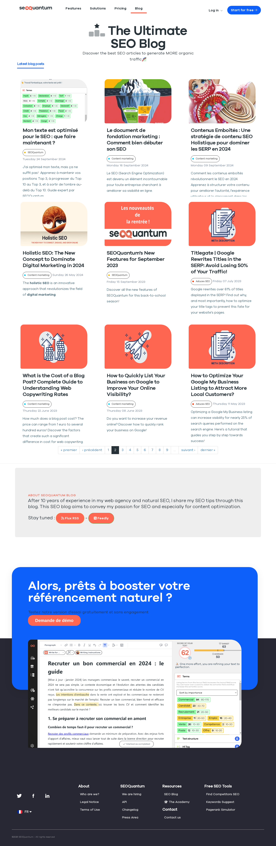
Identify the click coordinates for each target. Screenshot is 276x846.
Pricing (112, 8)
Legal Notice (89, 795)
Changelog (130, 803)
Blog (128, 8)
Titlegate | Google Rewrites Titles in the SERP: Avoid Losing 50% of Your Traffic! (221, 253)
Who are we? (89, 788)
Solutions (92, 8)
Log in (222, 10)
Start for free (247, 10)
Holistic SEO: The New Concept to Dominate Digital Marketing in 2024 (50, 253)
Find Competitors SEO (222, 788)
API (124, 795)
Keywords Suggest (219, 795)
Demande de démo (54, 614)
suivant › (187, 443)
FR (24, 805)
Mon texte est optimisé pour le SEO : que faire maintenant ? (48, 130)
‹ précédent (92, 443)
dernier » (206, 443)
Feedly (97, 512)
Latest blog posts (30, 57)
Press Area (130, 811)
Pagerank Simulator (220, 803)
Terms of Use (89, 803)
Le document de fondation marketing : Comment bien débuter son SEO (137, 130)
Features (71, 8)
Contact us (172, 811)
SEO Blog (171, 788)
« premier (70, 443)
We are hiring (131, 788)
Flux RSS (67, 512)
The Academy (176, 795)
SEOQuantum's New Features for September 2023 (133, 253)
